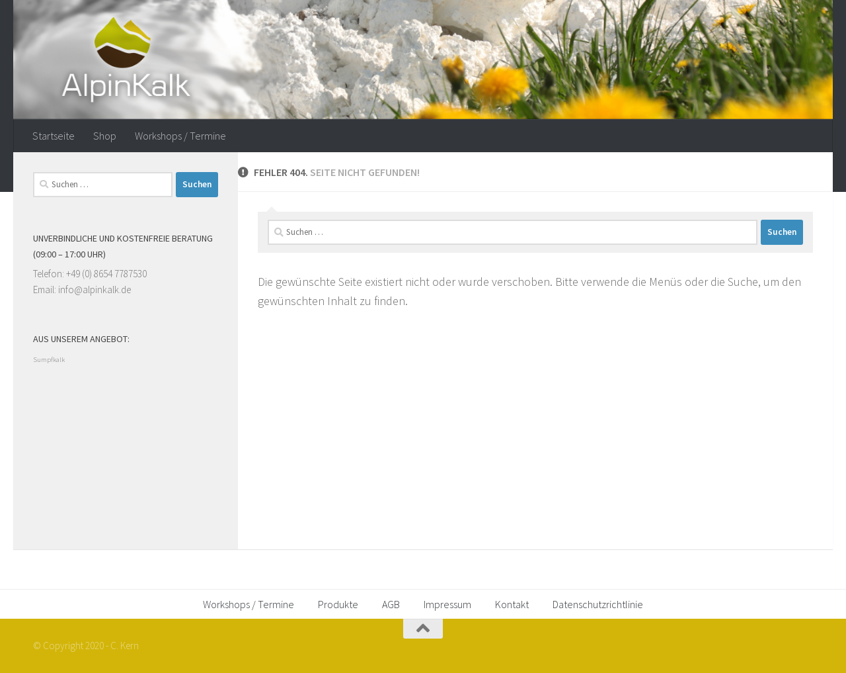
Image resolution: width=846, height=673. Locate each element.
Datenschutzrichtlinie (598, 604)
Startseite (53, 135)
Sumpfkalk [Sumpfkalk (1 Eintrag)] (49, 359)
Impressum (447, 604)
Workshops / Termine (180, 135)
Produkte (338, 604)
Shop (104, 135)
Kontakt (512, 604)
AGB (391, 604)
